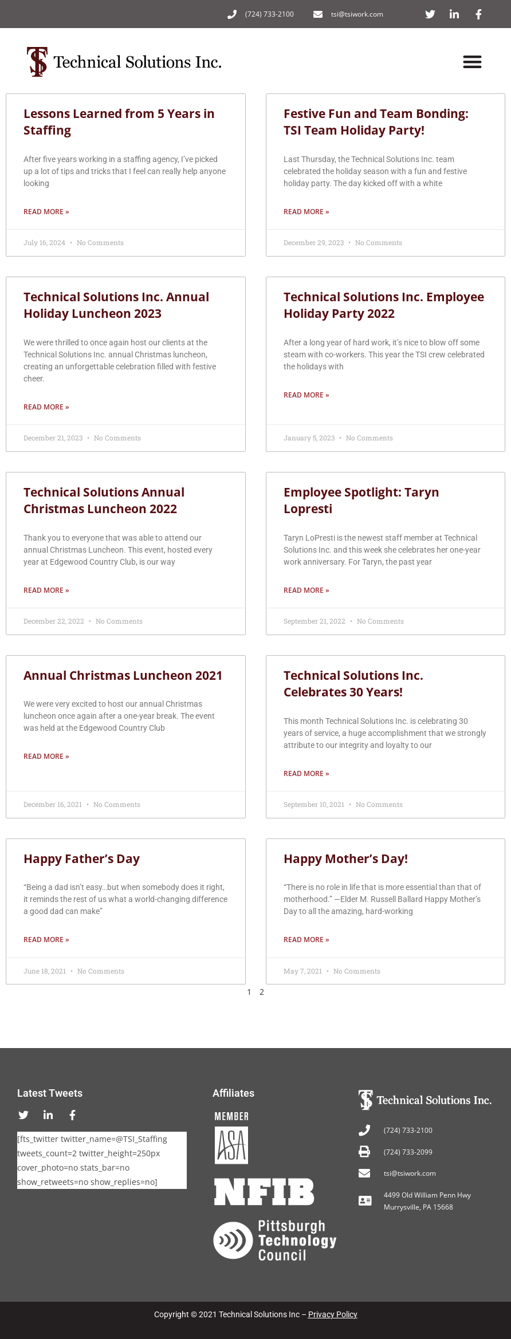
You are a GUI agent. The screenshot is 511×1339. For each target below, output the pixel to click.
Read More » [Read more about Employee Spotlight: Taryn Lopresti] (306, 590)
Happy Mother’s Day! (346, 858)
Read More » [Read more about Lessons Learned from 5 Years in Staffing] (46, 211)
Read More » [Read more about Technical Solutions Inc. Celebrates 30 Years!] (306, 773)
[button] (473, 62)
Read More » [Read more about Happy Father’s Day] (46, 939)
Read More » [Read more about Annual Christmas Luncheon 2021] (46, 756)
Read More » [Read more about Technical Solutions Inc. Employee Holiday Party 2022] (306, 395)
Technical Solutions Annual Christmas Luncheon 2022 (103, 500)
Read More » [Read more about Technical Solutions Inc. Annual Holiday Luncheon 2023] (46, 407)
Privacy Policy (332, 1314)
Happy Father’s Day (81, 858)
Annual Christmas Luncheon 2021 (123, 675)
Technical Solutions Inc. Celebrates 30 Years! (353, 683)
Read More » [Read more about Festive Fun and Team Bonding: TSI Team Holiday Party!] (306, 211)
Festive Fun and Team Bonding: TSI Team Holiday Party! (376, 121)
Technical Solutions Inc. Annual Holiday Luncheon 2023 (116, 305)
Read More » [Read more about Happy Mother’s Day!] (306, 939)
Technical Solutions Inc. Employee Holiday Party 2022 (384, 305)
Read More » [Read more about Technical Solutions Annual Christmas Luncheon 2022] (46, 590)
